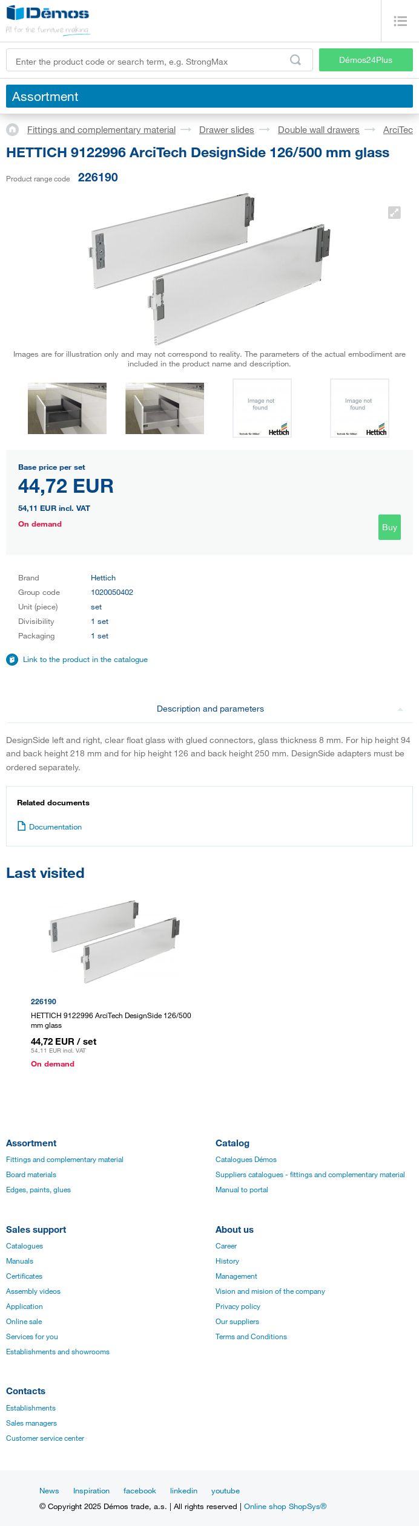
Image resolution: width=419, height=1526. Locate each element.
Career (226, 1245)
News (49, 1490)
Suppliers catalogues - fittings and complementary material (310, 1174)
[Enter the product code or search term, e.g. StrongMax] (159, 60)
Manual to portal (242, 1189)
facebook (140, 1490)
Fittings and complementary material (101, 129)
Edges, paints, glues (38, 1189)
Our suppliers (237, 1321)
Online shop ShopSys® (285, 1506)
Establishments (31, 1407)
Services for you (32, 1336)
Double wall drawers (319, 129)
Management (236, 1276)
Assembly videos (33, 1291)
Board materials (31, 1174)
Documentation (49, 826)
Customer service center (45, 1438)
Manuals (19, 1260)
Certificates (24, 1276)
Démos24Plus (365, 59)
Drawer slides (226, 129)
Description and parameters (280, 708)
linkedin (183, 1490)
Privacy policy (238, 1306)
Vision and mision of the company (270, 1291)
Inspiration (91, 1490)
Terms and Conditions (251, 1336)
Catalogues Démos (246, 1159)
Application (24, 1306)
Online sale (24, 1321)
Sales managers (31, 1422)
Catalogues (24, 1245)
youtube (225, 1490)
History (227, 1260)
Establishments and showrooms (58, 1351)
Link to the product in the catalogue (85, 659)
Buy (389, 527)
